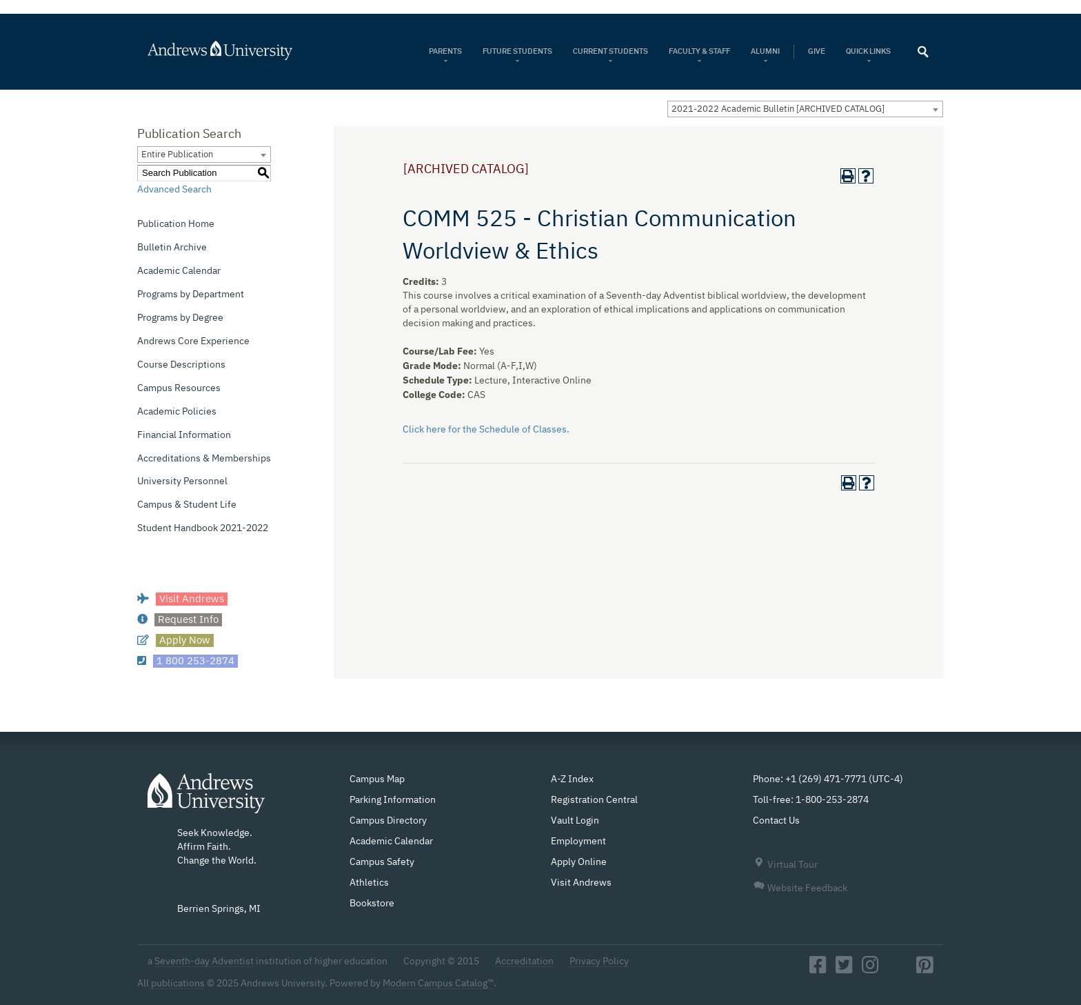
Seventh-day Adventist (204, 961)
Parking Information (393, 800)
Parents (445, 51)
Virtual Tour (785, 865)
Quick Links (869, 51)
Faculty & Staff (699, 51)
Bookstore (372, 903)
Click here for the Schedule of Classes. (486, 430)
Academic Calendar (179, 271)
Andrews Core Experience (193, 341)
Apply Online (579, 862)
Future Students (517, 51)
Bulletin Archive (172, 247)
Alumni (765, 51)
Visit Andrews (581, 883)
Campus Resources (179, 388)
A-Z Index (572, 779)
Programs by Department (190, 294)
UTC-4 (886, 779)
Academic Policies (176, 412)
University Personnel (182, 481)
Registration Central (594, 800)
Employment (578, 841)
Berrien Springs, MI (219, 909)
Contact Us (776, 821)
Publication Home (175, 224)
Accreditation (524, 961)
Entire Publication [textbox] (177, 154)
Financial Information (184, 435)
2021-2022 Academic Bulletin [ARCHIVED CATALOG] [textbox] (778, 109)
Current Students (610, 51)
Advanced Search (174, 190)
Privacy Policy (599, 961)
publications (178, 983)
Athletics (369, 883)
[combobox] (805, 109)
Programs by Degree (180, 318)
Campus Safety (382, 862)
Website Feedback (800, 888)
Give (816, 51)
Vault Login (575, 821)
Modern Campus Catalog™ (438, 983)
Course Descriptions (181, 365)
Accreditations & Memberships (204, 459)
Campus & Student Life (186, 505)
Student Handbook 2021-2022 (202, 528)
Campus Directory (388, 821)
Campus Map (377, 779)
